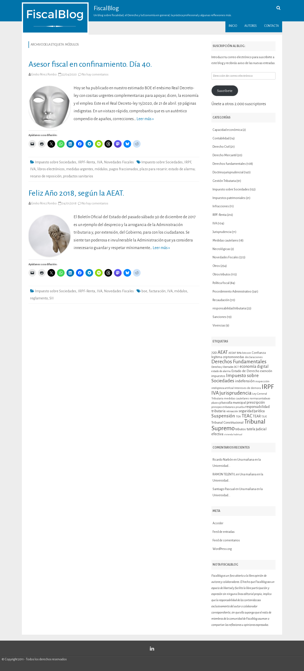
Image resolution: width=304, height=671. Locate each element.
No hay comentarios (95, 74)
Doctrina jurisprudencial (228, 172)
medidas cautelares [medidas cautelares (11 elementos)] (236, 398)
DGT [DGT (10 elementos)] (236, 367)
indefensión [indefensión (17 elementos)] (245, 381)
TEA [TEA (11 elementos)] (238, 416)
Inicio (233, 26)
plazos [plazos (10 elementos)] (215, 402)
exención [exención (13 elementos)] (266, 371)
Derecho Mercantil (225, 155)
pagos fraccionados (123, 169)
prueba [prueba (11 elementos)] (240, 407)
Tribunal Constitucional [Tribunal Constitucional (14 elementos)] (227, 422)
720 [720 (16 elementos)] (214, 352)
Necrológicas (221, 249)
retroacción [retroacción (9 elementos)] (232, 411)
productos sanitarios (78, 176)
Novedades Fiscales (119, 162)
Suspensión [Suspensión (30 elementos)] (223, 415)
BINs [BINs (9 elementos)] (239, 353)
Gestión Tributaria (224, 181)
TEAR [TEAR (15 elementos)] (257, 416)
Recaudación (221, 300)
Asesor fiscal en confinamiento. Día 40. (90, 64)
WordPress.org (222, 549)
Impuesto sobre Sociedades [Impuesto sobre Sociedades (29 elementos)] (235, 378)
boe (144, 291)
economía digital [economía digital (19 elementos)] (254, 366)
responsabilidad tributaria (229, 308)
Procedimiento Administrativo (232, 291)
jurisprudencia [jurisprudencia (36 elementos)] (235, 393)
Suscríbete (225, 91)
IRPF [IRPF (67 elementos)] (267, 386)
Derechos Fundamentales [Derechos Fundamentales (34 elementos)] (238, 361)
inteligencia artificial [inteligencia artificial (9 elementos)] (222, 388)
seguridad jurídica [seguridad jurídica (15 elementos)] (252, 411)
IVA (99, 162)
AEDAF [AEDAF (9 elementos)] (232, 353)
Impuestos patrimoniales (229, 198)
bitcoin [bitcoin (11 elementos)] (246, 352)
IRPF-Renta (86, 162)
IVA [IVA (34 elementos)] (215, 393)
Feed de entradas (224, 532)
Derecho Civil (221, 146)
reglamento (39, 298)
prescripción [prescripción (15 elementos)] (256, 402)
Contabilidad (221, 138)
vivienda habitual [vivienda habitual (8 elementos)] (233, 434)
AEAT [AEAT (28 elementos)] (223, 352)
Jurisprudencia (222, 232)
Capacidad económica (227, 130)
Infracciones (221, 206)
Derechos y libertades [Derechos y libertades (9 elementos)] (222, 367)
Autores (250, 26)
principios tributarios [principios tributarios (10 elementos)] (223, 407)
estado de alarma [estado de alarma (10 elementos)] (221, 371)
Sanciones (219, 317)
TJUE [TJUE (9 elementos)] (264, 416)
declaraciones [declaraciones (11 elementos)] (254, 357)
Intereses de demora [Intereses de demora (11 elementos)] (247, 388)
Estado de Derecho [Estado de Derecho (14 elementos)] (245, 371)
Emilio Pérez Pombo (44, 74)
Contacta (271, 26)
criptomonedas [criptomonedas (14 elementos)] (233, 357)
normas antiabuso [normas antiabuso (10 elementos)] (260, 398)
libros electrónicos (51, 169)
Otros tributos (222, 274)
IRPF (187, 162)
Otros (216, 266)
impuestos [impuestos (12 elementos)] (218, 376)
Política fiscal (221, 283)
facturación (157, 291)
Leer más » (145, 119)
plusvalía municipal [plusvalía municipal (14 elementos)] (232, 402)
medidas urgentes (79, 169)
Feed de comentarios (226, 540)
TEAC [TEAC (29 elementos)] (247, 415)
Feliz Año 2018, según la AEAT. (76, 193)
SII (51, 298)
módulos (101, 169)
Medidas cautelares (225, 240)
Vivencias (219, 325)
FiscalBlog (106, 8)
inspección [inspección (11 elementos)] (262, 381)
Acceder (218, 523)
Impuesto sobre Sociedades (55, 162)
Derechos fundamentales (229, 163)
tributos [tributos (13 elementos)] (240, 429)
